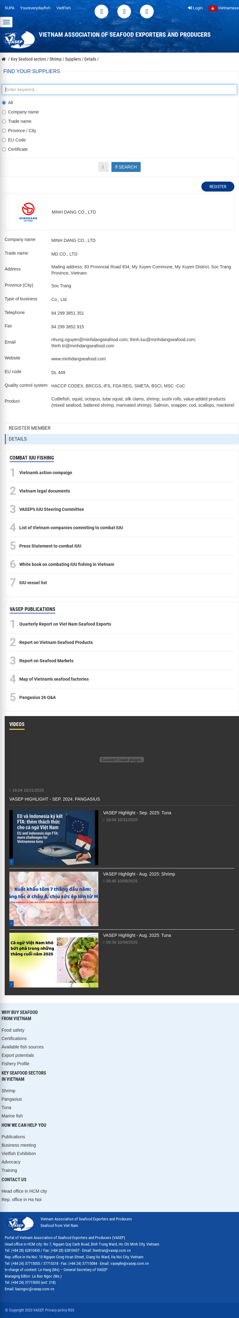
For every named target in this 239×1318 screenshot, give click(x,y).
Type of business (21, 298)
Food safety (13, 1030)
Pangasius (12, 1099)
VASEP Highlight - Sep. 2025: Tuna (137, 812)
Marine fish (12, 1115)
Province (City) (19, 285)
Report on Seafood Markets (46, 660)
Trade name (16, 121)
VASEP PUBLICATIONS (32, 609)
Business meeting (19, 1145)
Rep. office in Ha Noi (21, 1199)
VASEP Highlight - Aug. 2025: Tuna (137, 935)
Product (12, 401)
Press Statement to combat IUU (50, 545)
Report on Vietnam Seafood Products (56, 642)
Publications (13, 1136)
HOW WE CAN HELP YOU (24, 1125)
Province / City (19, 130)
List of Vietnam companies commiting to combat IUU (71, 527)
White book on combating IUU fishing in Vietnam (66, 564)
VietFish (63, 8)
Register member (29, 428)
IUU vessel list (33, 582)
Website (12, 357)
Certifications (14, 1038)
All (7, 102)
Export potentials (18, 1055)
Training (9, 1170)
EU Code (14, 139)
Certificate (15, 149)
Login (195, 8)
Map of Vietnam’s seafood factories (54, 679)
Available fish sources (23, 1046)
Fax (8, 325)
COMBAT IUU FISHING (32, 458)
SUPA (9, 8)
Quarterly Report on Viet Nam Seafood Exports (65, 624)
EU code (13, 371)
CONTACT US (14, 1179)
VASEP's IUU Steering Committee (51, 509)
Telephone (15, 312)
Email (10, 342)
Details (18, 439)
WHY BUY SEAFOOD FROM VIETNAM (20, 1015)
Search (126, 166)
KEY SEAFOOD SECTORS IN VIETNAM (24, 1076)
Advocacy (11, 1161)
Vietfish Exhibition (19, 1153)
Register (217, 186)
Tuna (6, 1107)
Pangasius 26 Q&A (37, 697)
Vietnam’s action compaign (45, 472)
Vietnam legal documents (44, 490)
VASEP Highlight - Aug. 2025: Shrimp (139, 874)
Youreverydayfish (35, 8)
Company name (20, 111)
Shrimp (8, 1090)
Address (13, 268)
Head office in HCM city (24, 1191)
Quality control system (26, 385)
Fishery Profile (15, 1063)
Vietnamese (224, 8)
